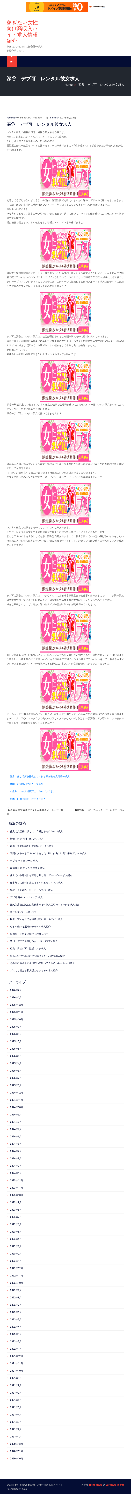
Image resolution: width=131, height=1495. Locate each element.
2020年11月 (16, 1452)
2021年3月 (16, 1422)
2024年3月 (16, 1159)
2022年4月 (16, 1327)
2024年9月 (16, 1115)
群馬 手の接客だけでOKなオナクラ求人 (32, 846)
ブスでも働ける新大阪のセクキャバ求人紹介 (34, 971)
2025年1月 (16, 1086)
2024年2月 (16, 1166)
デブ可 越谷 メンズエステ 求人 (26, 898)
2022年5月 (16, 1320)
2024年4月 (16, 1152)
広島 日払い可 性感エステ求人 (28, 949)
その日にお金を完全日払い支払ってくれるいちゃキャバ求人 (42, 963)
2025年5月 (16, 1056)
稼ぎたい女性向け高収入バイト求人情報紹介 (22, 32)
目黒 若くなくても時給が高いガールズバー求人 (36, 920)
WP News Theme (115, 1485)
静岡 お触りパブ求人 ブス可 (26, 784)
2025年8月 (16, 1034)
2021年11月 (16, 1364)
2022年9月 (16, 1291)
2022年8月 (16, 1298)
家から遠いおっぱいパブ (23, 912)
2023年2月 (16, 1254)
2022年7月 (16, 1305)
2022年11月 (16, 1276)
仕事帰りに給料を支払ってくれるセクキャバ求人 (36, 883)
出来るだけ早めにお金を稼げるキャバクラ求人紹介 (37, 956)
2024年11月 (16, 1100)
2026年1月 (16, 998)
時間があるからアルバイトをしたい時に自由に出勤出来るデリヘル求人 (48, 854)
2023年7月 (16, 1217)
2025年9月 (16, 1027)
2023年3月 (16, 1247)
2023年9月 (16, 1203)
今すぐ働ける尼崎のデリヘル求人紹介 (30, 927)
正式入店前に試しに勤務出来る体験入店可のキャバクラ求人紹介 (44, 905)
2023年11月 (16, 1188)
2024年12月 (16, 1093)
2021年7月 (16, 1393)
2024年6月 (16, 1137)
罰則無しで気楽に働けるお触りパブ (29, 934)
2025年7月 (16, 1042)
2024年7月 (16, 1130)
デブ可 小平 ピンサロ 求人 (24, 861)
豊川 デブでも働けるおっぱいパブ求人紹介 (34, 942)
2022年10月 (16, 1283)
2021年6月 (16, 1400)
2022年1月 (16, 1349)
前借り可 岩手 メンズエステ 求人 (27, 868)
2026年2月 (16, 991)
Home (71, 85)
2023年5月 (16, 1232)
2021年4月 (16, 1415)
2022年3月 (16, 1334)
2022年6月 (16, 1313)
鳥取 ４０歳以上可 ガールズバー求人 (31, 890)
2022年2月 (16, 1342)
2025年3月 (16, 1071)
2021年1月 (16, 1437)
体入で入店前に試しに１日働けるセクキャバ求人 (36, 832)
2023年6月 (16, 1225)
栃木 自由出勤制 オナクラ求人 (28, 799)
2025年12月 (16, 1005)
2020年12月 (16, 1444)
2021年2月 (16, 1430)
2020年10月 (16, 1459)
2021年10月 (16, 1371)
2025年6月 (16, 1049)
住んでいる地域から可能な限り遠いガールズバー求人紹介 (41, 876)
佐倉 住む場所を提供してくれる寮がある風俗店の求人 (40, 777)
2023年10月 (16, 1195)
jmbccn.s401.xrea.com (29, 118)
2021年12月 (16, 1356)
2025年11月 (16, 1012)
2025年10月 (16, 1020)
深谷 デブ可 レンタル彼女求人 (101, 85)
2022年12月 (16, 1269)
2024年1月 (16, 1173)
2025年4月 (16, 1064)
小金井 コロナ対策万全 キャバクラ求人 (32, 792)
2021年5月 (16, 1408)
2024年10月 (16, 1108)
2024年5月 (16, 1144)
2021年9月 (16, 1378)
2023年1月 (16, 1261)
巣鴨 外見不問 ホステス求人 (26, 839)
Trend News (95, 1485)
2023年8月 (16, 1210)
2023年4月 (16, 1239)
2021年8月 (16, 1386)
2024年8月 (16, 1122)
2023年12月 (16, 1181)
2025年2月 (16, 1078)
